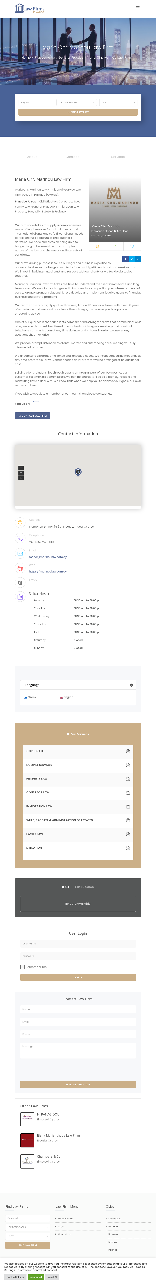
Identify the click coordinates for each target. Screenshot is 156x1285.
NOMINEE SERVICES (39, 767)
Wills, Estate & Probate (50, 213)
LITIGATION (34, 850)
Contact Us (64, 1236)
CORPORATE (35, 753)
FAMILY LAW (34, 836)
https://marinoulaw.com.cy (48, 573)
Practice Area (44, 57)
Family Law (22, 208)
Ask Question (84, 889)
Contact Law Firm (33, 417)
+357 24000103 (45, 543)
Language (80, 686)
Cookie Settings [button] (15, 1277)
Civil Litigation (48, 203)
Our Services (78, 736)
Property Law (24, 213)
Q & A (65, 889)
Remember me (36, 969)
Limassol (113, 1236)
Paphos (112, 1252)
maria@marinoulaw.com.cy (48, 558)
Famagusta (114, 1221)
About (32, 157)
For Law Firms (65, 1221)
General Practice (72, 57)
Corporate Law (69, 203)
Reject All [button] (52, 1277)
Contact (72, 157)
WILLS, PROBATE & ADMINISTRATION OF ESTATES (59, 822)
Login (61, 1229)
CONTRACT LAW (37, 794)
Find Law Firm (78, 112)
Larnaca (113, 1229)
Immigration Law (67, 208)
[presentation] (47, 1072)
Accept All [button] (36, 1277)
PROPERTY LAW (36, 780)
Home (24, 57)
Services (118, 157)
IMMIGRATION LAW (39, 808)
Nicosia (112, 1244)
